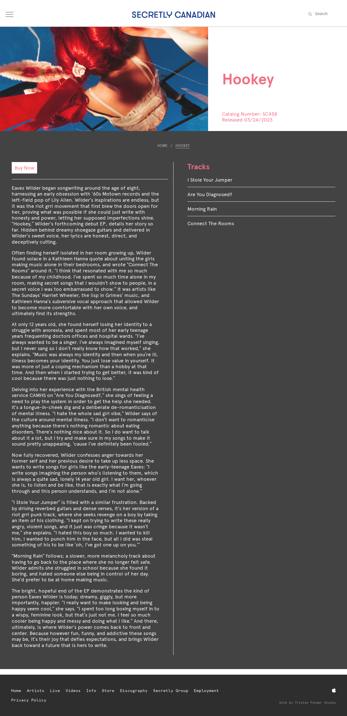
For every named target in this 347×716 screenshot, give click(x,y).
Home (162, 146)
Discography (134, 690)
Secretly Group (170, 690)
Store (108, 690)
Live (55, 690)
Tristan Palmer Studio (315, 703)
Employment (206, 690)
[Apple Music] (334, 690)
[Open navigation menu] (10, 13)
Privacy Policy (28, 700)
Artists (35, 690)
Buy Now (24, 168)
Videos (73, 690)
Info (91, 690)
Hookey (182, 146)
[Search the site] (327, 13)
